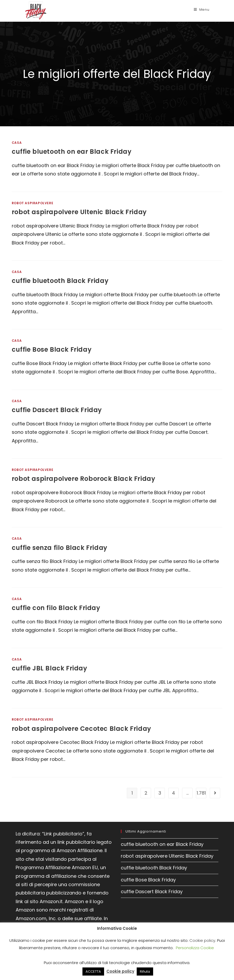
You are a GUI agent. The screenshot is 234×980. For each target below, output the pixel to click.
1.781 (201, 793)
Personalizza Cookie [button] (195, 947)
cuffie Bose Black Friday (52, 349)
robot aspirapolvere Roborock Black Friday (83, 478)
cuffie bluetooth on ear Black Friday (72, 151)
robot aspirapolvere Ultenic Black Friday (79, 212)
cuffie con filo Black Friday (56, 607)
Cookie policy (202, 940)
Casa (17, 142)
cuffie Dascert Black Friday (57, 410)
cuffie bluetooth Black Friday (60, 280)
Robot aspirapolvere (32, 203)
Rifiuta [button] (145, 971)
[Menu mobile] (201, 9)
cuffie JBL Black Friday (49, 668)
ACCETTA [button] (93, 971)
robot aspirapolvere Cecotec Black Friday (81, 728)
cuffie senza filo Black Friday (59, 547)
